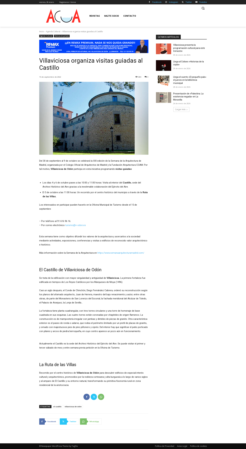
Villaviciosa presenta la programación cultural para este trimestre (189, 48)
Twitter (189, 2)
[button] (203, 8)
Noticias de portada (62, 36)
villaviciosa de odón (73, 406)
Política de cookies (198, 446)
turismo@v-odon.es (75, 225)
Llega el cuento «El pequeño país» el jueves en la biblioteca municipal (189, 80)
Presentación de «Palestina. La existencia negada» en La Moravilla (188, 96)
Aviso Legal (182, 446)
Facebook (157, 2)
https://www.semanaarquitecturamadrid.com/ (120, 252)
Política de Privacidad (164, 446)
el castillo (57, 406)
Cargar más (181, 109)
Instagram (173, 2)
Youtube (203, 2)
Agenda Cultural (53, 31)
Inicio (41, 31)
